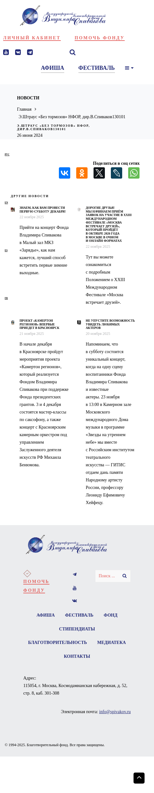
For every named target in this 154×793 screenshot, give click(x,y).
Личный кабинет (32, 38)
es (6, 250)
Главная (24, 109)
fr (6, 298)
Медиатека (58, 656)
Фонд (111, 615)
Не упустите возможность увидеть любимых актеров (110, 324)
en (6, 202)
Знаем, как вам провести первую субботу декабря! (43, 209)
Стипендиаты (77, 629)
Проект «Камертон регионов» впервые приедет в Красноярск (39, 324)
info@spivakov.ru (115, 712)
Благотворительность (77, 642)
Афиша (45, 615)
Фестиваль (79, 615)
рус (7, 154)
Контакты (96, 656)
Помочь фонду (100, 38)
